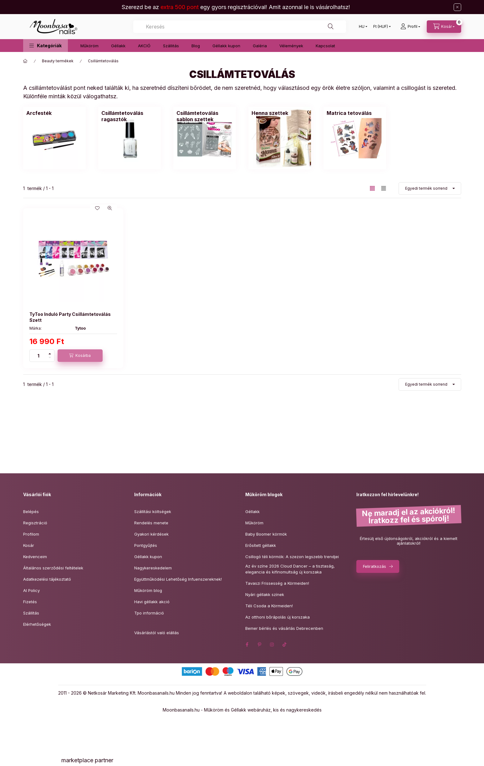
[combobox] (239, 26)
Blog (195, 45)
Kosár (28, 545)
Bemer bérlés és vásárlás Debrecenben (284, 628)
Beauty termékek (58, 61)
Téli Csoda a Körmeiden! (269, 605)
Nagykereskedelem (153, 567)
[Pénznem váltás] (380, 26)
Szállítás (31, 612)
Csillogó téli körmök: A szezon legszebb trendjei (292, 556)
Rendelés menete (151, 522)
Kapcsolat (325, 45)
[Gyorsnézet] (110, 208)
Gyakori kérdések (151, 534)
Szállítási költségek (152, 511)
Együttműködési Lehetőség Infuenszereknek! (178, 579)
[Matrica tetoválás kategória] (355, 138)
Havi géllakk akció (152, 601)
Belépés (31, 511)
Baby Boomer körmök (266, 534)
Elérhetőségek (37, 624)
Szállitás (171, 45)
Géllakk (118, 45)
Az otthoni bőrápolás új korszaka (277, 616)
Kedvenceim (35, 556)
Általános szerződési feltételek (53, 567)
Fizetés (30, 601)
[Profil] (410, 26)
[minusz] (49, 359)
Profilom (31, 534)
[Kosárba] (80, 355)
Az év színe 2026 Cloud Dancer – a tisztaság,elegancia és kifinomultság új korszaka (290, 569)
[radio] (383, 188)
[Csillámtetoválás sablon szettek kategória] (204, 138)
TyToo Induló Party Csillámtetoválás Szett (70, 316)
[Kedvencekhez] (97, 208)
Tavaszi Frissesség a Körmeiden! (277, 583)
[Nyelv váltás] (361, 26)
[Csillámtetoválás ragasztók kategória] (129, 138)
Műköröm (89, 45)
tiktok (284, 644)
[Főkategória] (25, 61)
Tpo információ (149, 612)
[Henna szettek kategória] (279, 138)
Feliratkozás (374, 566)
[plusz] (49, 353)
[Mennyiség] (38, 356)
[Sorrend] (430, 188)
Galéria (260, 45)
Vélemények (291, 45)
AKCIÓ (144, 45)
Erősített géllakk (260, 545)
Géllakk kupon (226, 45)
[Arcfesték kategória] (54, 138)
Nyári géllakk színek (264, 594)
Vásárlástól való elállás (156, 632)
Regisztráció (35, 522)
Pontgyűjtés (145, 545)
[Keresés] (331, 27)
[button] (45, 45)
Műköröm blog (148, 590)
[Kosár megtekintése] (444, 26)
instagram (272, 644)
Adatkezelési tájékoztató (47, 579)
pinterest (259, 644)
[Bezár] (457, 7)
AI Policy (31, 590)
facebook (247, 644)
